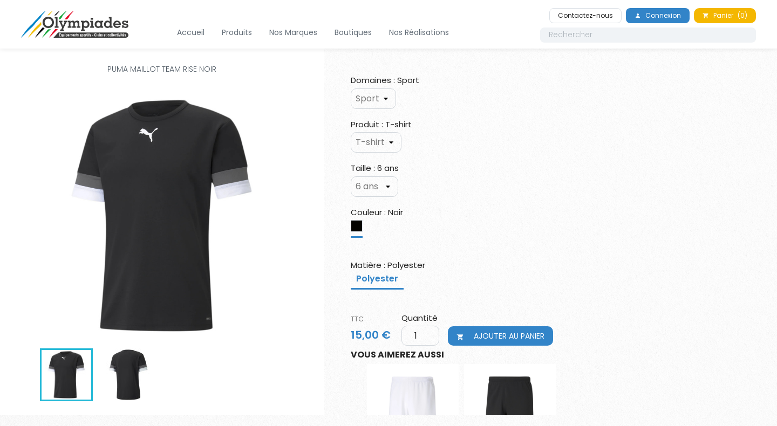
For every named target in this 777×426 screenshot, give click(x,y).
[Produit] (376, 142)
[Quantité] (417, 335)
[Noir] (359, 228)
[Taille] (374, 186)
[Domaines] (373, 98)
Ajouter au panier (500, 336)
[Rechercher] (648, 35)
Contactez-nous (585, 15)
